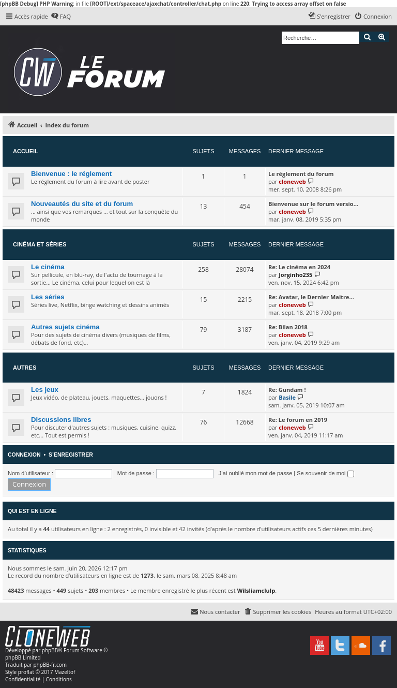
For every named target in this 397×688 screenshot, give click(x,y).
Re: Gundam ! (287, 389)
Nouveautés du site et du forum (82, 204)
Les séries (48, 297)
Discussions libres (61, 419)
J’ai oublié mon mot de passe (255, 473)
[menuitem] (61, 16)
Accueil (25, 151)
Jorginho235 (295, 275)
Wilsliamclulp (256, 590)
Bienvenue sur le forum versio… (313, 204)
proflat (26, 672)
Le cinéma (48, 267)
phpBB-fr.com (50, 664)
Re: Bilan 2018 (288, 327)
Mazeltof (64, 672)
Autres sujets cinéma (65, 327)
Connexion (24, 454)
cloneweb (292, 181)
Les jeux (44, 389)
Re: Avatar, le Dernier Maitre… (311, 297)
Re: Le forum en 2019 (297, 419)
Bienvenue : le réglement (71, 174)
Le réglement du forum (300, 174)
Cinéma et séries (40, 244)
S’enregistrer (71, 454)
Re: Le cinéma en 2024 (299, 267)
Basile (287, 397)
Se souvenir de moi (325, 473)
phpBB (50, 650)
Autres (24, 367)
